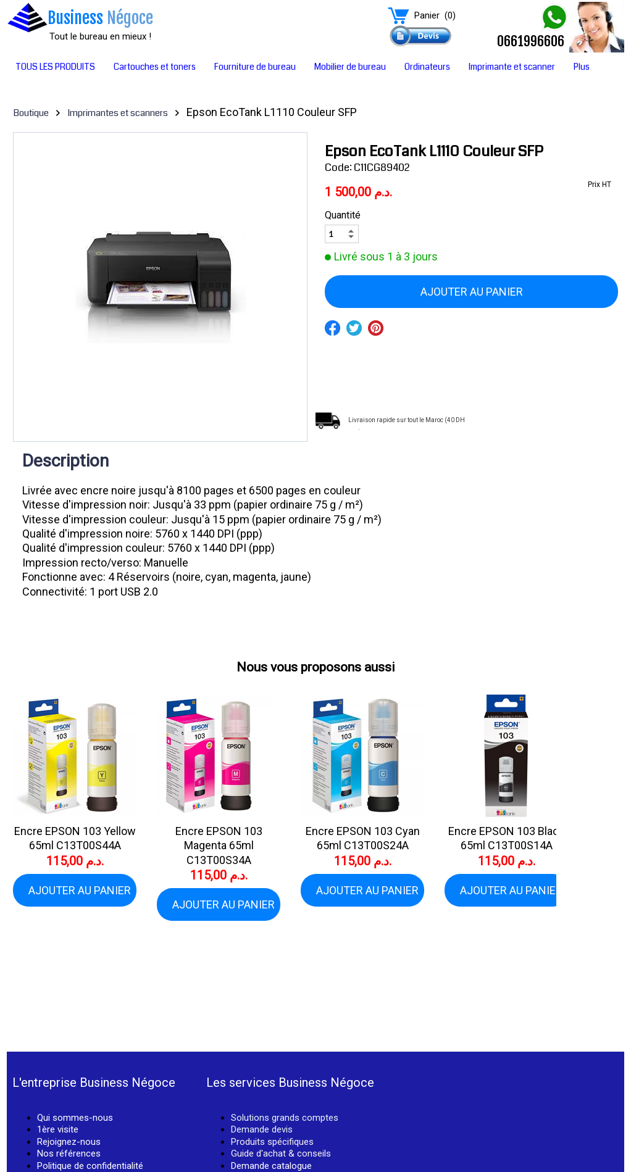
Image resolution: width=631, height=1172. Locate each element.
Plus (582, 66)
